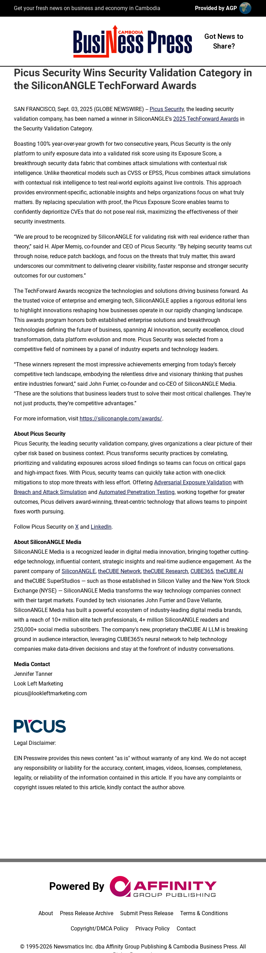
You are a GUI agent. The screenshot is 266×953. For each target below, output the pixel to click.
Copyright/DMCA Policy (99, 928)
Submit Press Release (146, 913)
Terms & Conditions (204, 913)
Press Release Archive (86, 913)
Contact (186, 928)
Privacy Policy (152, 928)
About (45, 913)
